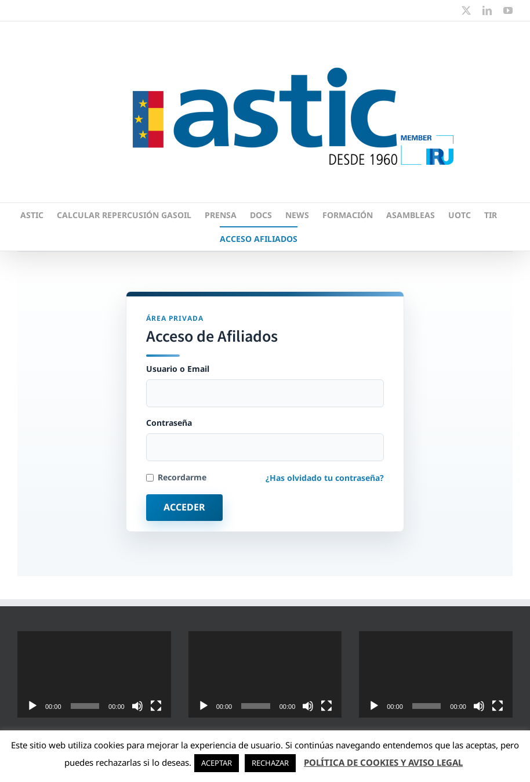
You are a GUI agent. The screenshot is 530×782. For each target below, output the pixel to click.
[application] (94, 674)
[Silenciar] (137, 706)
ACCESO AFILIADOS (258, 238)
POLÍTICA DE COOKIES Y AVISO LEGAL (383, 762)
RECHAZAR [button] (270, 763)
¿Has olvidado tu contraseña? (325, 477)
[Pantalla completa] (156, 706)
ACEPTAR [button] (216, 763)
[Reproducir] (32, 706)
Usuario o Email (265, 385)
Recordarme (176, 477)
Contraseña (265, 439)
